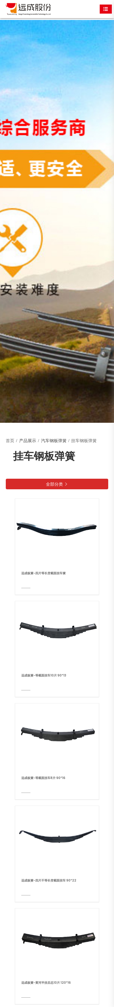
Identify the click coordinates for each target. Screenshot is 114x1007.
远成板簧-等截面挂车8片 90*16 (43, 778)
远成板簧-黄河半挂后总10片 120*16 (46, 982)
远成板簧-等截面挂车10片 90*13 (43, 675)
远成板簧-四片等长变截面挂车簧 (43, 573)
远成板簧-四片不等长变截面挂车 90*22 (48, 880)
